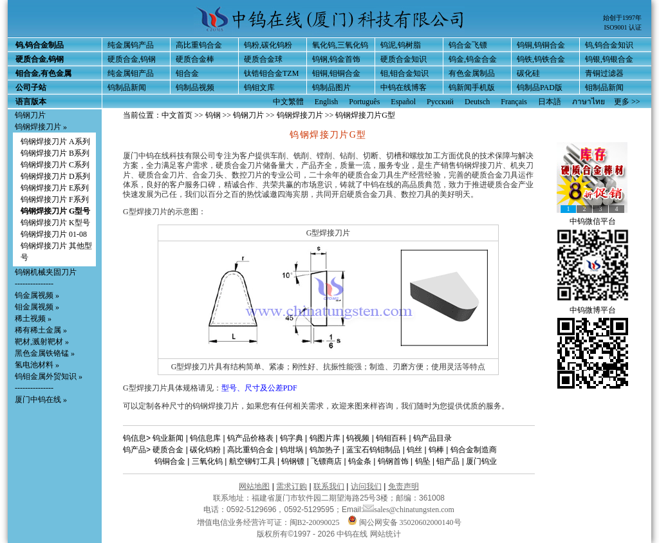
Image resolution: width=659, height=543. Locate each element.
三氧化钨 (207, 461)
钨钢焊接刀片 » (41, 126)
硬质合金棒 (195, 59)
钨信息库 (205, 438)
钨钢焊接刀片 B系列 (55, 153)
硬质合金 (168, 449)
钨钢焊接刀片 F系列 (55, 199)
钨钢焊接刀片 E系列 (55, 187)
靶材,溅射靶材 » (42, 341)
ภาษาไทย (588, 101)
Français (514, 101)
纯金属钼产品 (130, 73)
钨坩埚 (291, 449)
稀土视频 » (33, 318)
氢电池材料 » (37, 364)
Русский (440, 101)
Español (403, 101)
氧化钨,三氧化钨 (340, 45)
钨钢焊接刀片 (300, 115)
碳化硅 (528, 73)
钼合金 (187, 73)
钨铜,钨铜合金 (541, 45)
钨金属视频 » (37, 295)
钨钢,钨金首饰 (336, 59)
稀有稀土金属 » (41, 330)
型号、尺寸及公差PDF (259, 387)
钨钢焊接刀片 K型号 (55, 222)
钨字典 (291, 438)
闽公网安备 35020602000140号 (404, 522)
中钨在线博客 (403, 87)
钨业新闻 (168, 438)
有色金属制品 (472, 73)
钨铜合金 (169, 461)
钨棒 (436, 449)
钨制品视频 (195, 87)
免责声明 (403, 486)
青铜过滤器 (604, 73)
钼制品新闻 (604, 87)
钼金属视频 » (37, 306)
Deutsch (477, 101)
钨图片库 (325, 438)
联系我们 (328, 486)
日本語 (549, 101)
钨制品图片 (331, 87)
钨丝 (414, 449)
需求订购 (291, 486)
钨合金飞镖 (468, 45)
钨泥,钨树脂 (400, 45)
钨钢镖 (292, 461)
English (327, 101)
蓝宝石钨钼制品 (373, 449)
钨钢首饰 (393, 461)
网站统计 (385, 533)
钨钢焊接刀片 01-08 (54, 234)
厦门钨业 (481, 461)
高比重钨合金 (199, 45)
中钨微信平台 (593, 221)
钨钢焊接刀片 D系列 (55, 176)
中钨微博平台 (593, 310)
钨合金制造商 (473, 449)
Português (364, 101)
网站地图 (254, 486)
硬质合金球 (263, 59)
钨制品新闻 (126, 87)
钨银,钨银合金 (609, 59)
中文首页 (177, 115)
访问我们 (366, 486)
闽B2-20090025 (315, 522)
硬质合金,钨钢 (131, 59)
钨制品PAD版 (539, 87)
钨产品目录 (432, 438)
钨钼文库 (259, 87)
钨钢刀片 (30, 115)
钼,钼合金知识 (404, 73)
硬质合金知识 (403, 59)
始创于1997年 (622, 17)
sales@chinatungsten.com (408, 509)
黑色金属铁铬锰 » (45, 353)
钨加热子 (325, 449)
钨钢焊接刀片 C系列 (55, 164)
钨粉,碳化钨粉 (268, 45)
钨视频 (357, 438)
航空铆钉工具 (252, 461)
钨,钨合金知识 (609, 45)
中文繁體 (288, 101)
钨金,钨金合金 (473, 59)
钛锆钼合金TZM (271, 73)
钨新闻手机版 (472, 87)
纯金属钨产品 (130, 45)
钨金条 (359, 461)
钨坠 (423, 461)
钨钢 (213, 115)
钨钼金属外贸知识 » (48, 376)
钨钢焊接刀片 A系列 (55, 141)
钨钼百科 (391, 438)
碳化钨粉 (205, 449)
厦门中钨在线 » (41, 399)
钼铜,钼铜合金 (336, 73)
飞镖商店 (326, 461)
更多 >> (627, 101)
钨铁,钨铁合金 (541, 59)
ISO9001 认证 (623, 27)
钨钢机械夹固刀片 (46, 272)
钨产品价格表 (250, 438)
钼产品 (447, 461)
